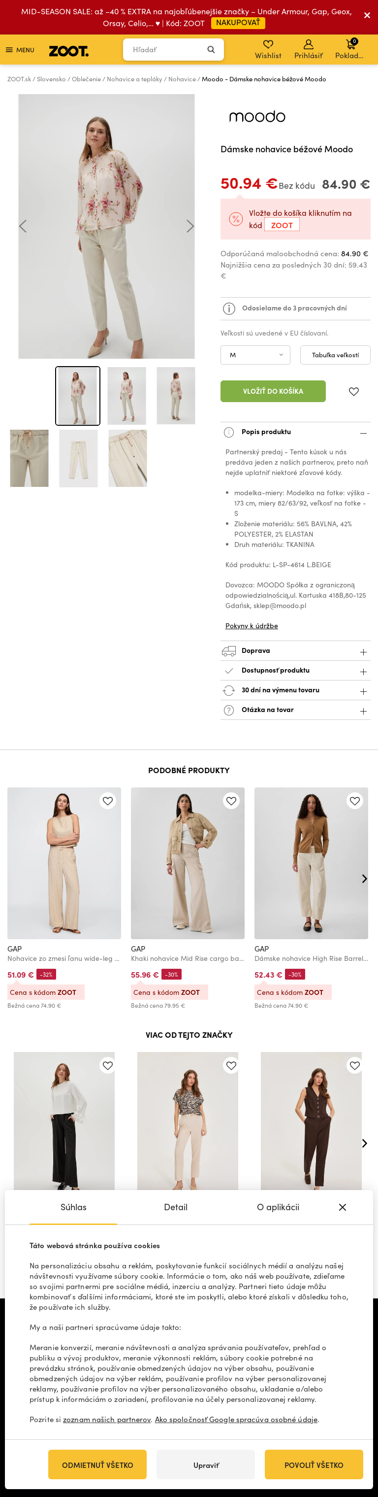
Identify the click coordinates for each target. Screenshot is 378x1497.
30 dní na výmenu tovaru (295, 690)
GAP (14, 948)
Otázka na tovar (295, 710)
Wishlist (268, 49)
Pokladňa (351, 48)
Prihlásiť (308, 49)
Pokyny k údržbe (251, 625)
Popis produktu (295, 432)
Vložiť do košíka (273, 391)
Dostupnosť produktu (295, 671)
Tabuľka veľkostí (335, 354)
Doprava (295, 651)
